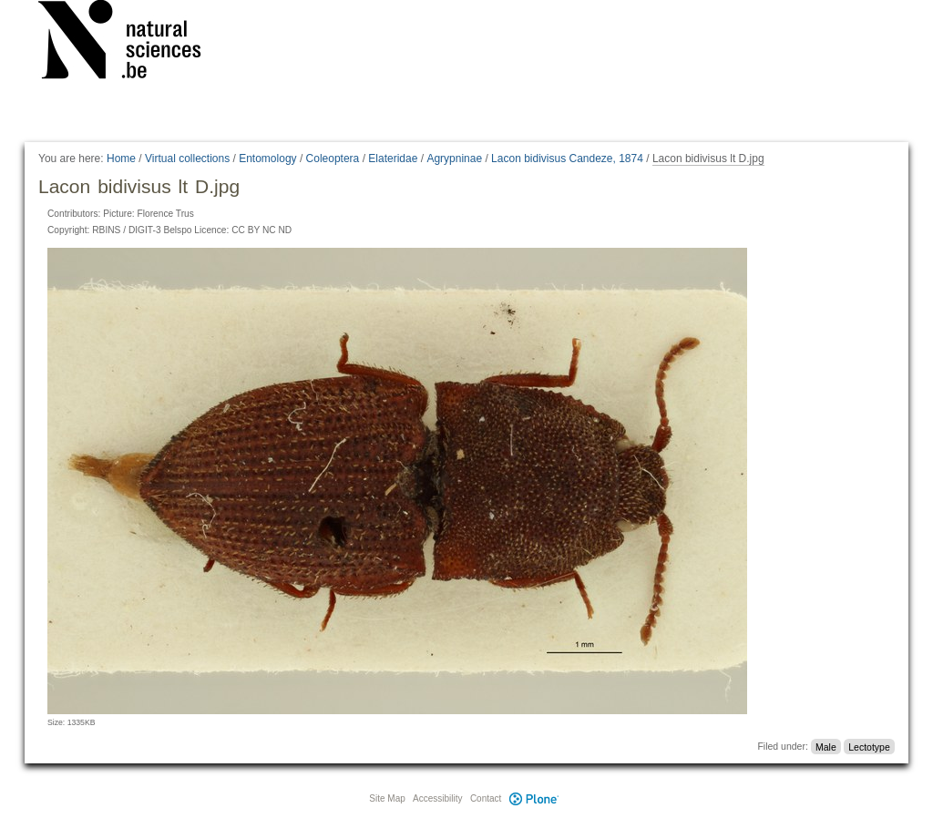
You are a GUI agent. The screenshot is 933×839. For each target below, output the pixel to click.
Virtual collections (187, 158)
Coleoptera (333, 158)
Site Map (387, 798)
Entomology (267, 158)
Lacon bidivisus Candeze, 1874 (567, 158)
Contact (485, 798)
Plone (534, 798)
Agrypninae (454, 158)
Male (825, 746)
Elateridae (392, 158)
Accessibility (437, 798)
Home (121, 158)
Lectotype (869, 746)
